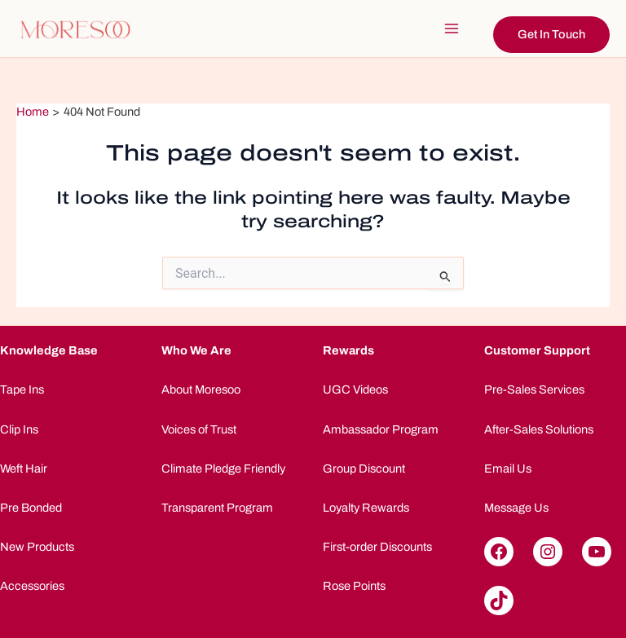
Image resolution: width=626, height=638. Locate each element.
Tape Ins (22, 389)
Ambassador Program (381, 429)
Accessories (32, 585)
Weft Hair (23, 468)
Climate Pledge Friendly (223, 468)
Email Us (507, 468)
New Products (37, 546)
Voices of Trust (198, 429)
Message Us (516, 507)
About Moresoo (200, 389)
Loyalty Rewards (366, 507)
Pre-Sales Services (534, 389)
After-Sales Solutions (538, 429)
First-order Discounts (377, 546)
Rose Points (354, 585)
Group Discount (364, 468)
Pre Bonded (31, 507)
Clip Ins (19, 429)
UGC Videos (355, 389)
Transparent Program (217, 507)
